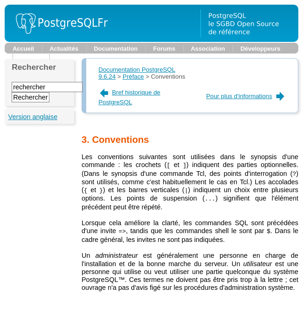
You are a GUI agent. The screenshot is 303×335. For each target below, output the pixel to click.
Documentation (116, 48)
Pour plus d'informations (246, 96)
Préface (133, 76)
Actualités (63, 48)
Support (69, 56)
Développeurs (261, 48)
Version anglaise (33, 117)
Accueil (23, 48)
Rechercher (34, 67)
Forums (164, 48)
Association (208, 48)
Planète (31, 56)
